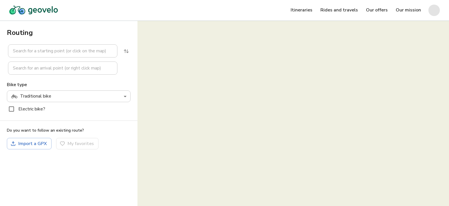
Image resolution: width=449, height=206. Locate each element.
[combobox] (62, 50)
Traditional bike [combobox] (31, 96)
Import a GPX (28, 143)
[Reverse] (126, 51)
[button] (59, 51)
